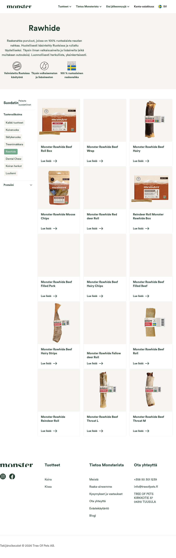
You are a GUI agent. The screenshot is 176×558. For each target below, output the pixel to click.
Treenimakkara (14, 144)
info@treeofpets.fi (146, 486)
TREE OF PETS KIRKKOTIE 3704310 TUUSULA (145, 497)
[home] (23, 6)
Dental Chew (13, 159)
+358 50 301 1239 (145, 479)
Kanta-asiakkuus (144, 6)
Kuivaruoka (12, 130)
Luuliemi (11, 173)
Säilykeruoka (13, 137)
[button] (64, 6)
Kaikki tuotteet (14, 122)
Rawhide (11, 151)
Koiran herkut (14, 166)
